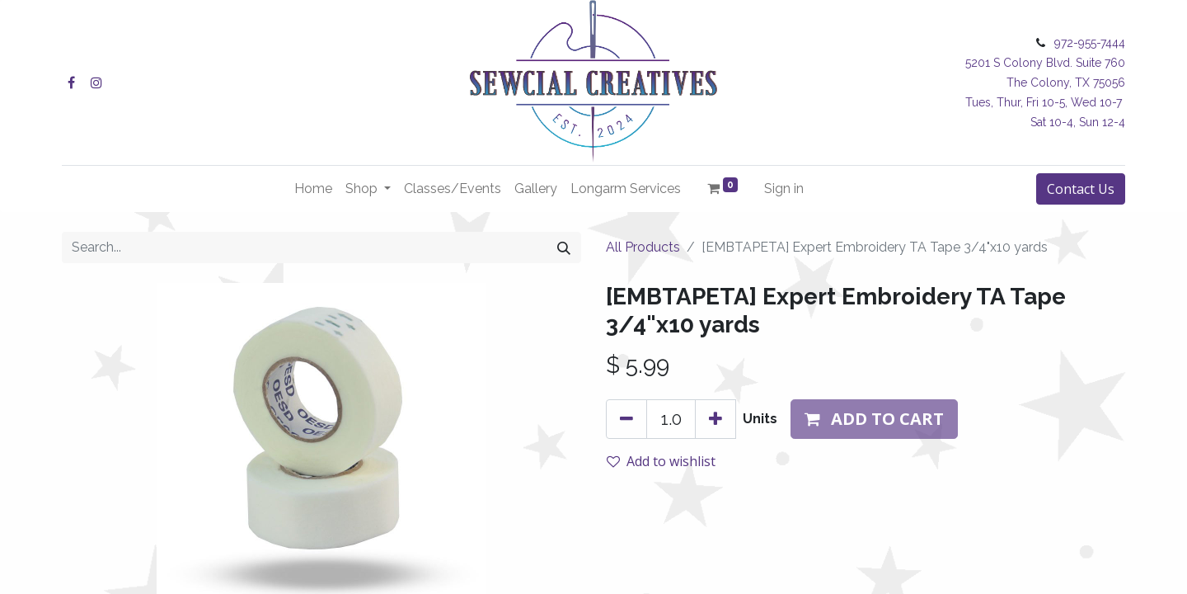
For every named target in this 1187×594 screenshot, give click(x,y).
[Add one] (715, 419)
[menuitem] (313, 188)
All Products (643, 247)
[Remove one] (626, 419)
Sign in (784, 188)
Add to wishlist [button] (661, 461)
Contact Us (1080, 189)
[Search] (564, 247)
